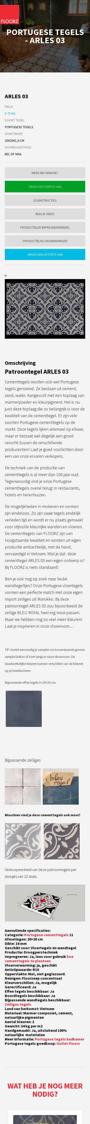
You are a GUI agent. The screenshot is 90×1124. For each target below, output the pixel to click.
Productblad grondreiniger (45, 241)
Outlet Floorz (68, 1043)
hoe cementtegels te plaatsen (39, 958)
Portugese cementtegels (46, 934)
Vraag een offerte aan (45, 254)
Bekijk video (45, 214)
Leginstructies (45, 200)
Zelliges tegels (18, 1004)
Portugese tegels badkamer (59, 1039)
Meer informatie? (45, 173)
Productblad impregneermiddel (45, 227)
